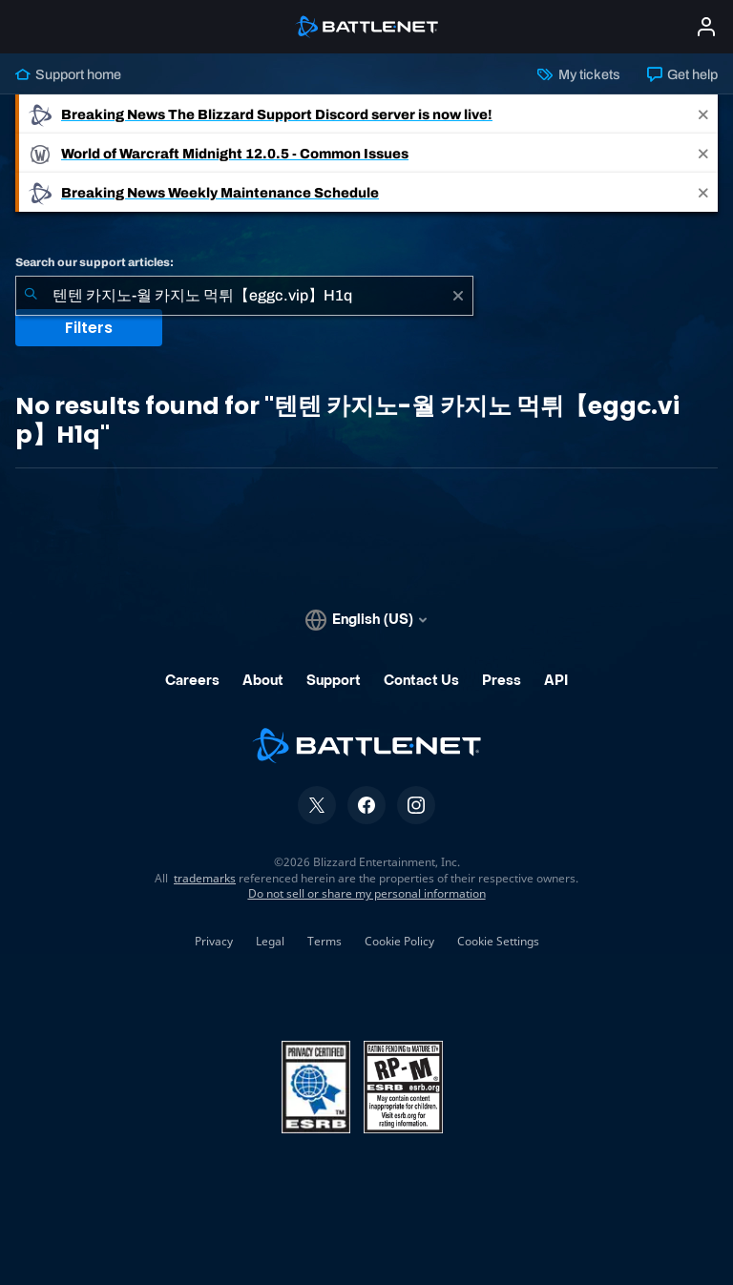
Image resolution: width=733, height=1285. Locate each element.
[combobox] (244, 296)
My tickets (578, 74)
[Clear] (458, 296)
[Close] (703, 114)
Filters (89, 328)
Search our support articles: (94, 262)
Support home (68, 74)
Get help (682, 74)
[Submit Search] (30, 296)
